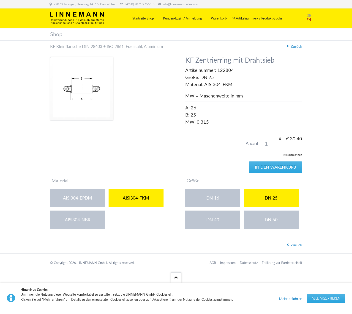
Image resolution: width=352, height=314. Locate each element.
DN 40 (212, 219)
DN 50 (271, 219)
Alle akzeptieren (326, 298)
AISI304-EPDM (77, 197)
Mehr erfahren (290, 298)
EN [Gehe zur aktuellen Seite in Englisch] (309, 20)
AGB (213, 263)
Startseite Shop (143, 18)
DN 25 (271, 197)
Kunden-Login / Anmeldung (182, 18)
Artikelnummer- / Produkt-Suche (259, 18)
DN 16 (212, 197)
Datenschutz (249, 263)
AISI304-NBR (77, 219)
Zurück (296, 46)
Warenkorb (219, 18)
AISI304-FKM (136, 197)
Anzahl (252, 143)
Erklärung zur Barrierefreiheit (282, 263)
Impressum (228, 263)
